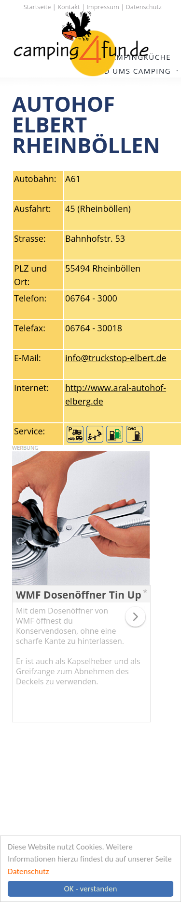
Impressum (102, 6)
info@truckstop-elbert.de (116, 358)
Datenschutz (28, 871)
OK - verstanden (90, 889)
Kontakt (68, 6)
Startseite (37, 6)
